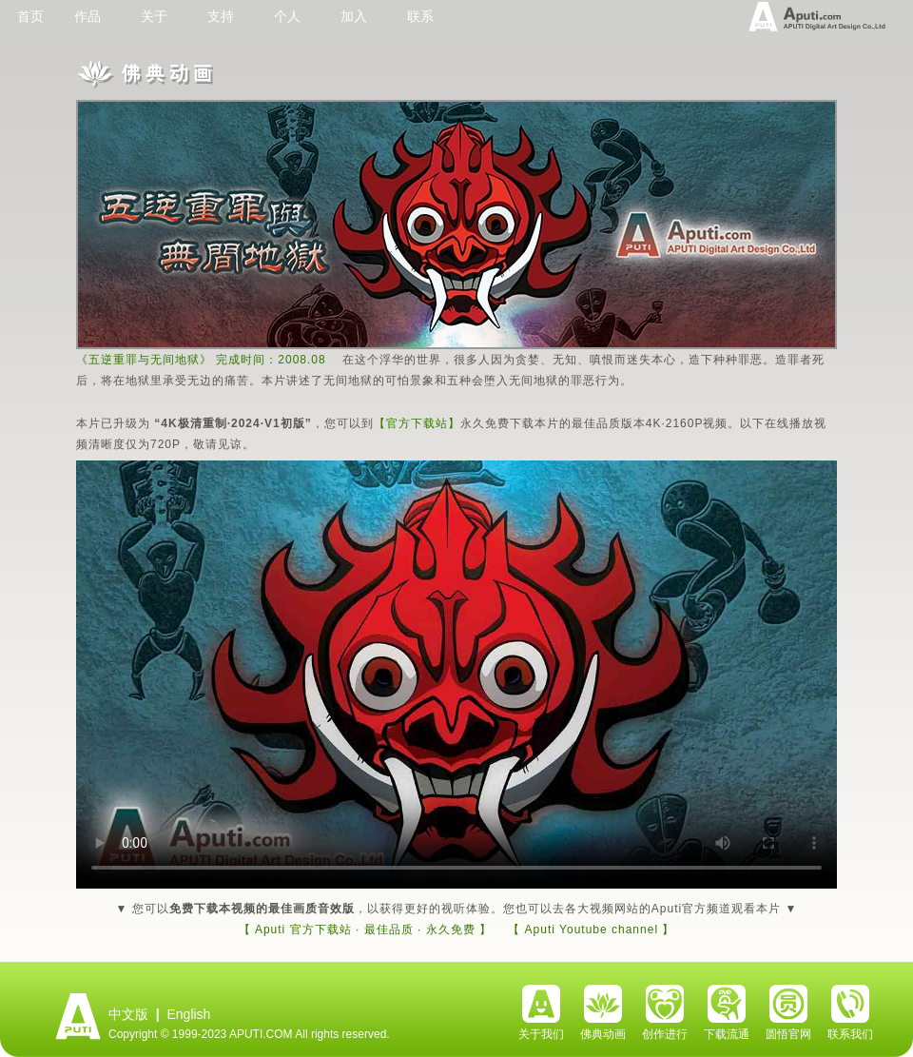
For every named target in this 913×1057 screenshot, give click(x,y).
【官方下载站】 (417, 423)
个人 (287, 16)
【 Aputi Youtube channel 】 (591, 929)
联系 (420, 16)
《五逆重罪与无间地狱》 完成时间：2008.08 (201, 359)
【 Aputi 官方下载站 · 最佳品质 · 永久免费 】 (365, 929)
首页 (30, 16)
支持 (220, 16)
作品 (87, 16)
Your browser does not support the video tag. (456, 674)
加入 (353, 16)
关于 (154, 16)
